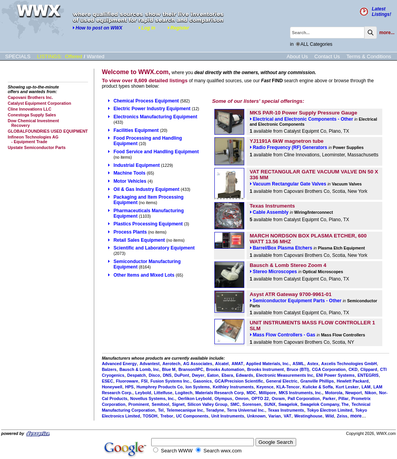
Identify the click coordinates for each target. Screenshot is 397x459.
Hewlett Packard (353, 381)
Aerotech (171, 363)
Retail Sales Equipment (139, 240)
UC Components (192, 416)
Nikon (370, 392)
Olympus (223, 398)
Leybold (143, 392)
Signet (178, 404)
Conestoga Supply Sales (32, 115)
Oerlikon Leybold (195, 398)
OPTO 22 (260, 398)
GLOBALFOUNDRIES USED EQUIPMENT (48, 131)
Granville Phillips (317, 381)
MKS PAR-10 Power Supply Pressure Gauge (303, 113)
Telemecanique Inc (184, 410)
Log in (146, 28)
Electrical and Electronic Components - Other (301, 119)
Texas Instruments (272, 206)
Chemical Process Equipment (146, 101)
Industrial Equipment (137, 165)
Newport (353, 392)
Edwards (244, 375)
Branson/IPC (190, 369)
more (355, 416)
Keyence (265, 387)
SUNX (270, 404)
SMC (235, 404)
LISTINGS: (49, 56)
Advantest (150, 363)
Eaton (213, 375)
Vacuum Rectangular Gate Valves (288, 184)
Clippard (369, 369)
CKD (353, 369)
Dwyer (198, 375)
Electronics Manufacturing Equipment (155, 117)
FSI (144, 381)
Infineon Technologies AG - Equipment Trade (33, 139)
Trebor (166, 416)
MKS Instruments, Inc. (300, 392)
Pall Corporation (304, 398)
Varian (274, 416)
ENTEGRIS (367, 375)
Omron (242, 398)
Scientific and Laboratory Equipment (154, 248)
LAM (366, 387)
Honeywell (112, 387)
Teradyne (215, 410)
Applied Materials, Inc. (268, 363)
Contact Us (327, 56)
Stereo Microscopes (273, 271)
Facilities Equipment (136, 130)
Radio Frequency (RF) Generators (288, 147)
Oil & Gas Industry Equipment (147, 189)
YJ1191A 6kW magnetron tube (287, 141)
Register (178, 28)
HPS (129, 387)
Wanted (95, 56)
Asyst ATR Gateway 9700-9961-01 (290, 294)
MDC (251, 392)
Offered (73, 56)
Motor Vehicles (130, 181)
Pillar (343, 398)
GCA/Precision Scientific (239, 381)
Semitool (160, 404)
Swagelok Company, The (324, 404)
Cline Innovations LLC (29, 109)
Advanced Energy (119, 363)
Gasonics (202, 381)
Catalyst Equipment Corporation (39, 103)
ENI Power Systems (335, 375)
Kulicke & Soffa (317, 387)
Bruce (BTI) (298, 369)
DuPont (181, 375)
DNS (167, 375)
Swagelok (287, 404)
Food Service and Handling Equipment (156, 151)
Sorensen (251, 404)
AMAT (237, 363)
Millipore (267, 392)
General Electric (281, 381)
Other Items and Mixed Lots (144, 275)
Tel (161, 410)
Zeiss (342, 416)
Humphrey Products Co (159, 387)
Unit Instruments (227, 416)
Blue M (169, 369)
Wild (329, 416)
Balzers (109, 369)
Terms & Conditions (368, 56)
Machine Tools (129, 173)
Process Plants (130, 232)
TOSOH (150, 416)
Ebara (227, 375)
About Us (297, 56)
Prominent (138, 404)
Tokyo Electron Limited (329, 410)
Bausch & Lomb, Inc (139, 369)
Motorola (333, 392)
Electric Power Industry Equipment (152, 108)
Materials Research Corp (219, 392)
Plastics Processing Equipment (148, 224)
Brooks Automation (225, 369)
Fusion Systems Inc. (170, 381)
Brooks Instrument (265, 369)
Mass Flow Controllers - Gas (282, 335)
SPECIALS (17, 56)
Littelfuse (163, 392)
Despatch (136, 375)
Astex (312, 363)
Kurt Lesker (347, 387)
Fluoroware (127, 381)
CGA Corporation (328, 369)
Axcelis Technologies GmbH (349, 363)
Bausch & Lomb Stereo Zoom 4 (288, 265)
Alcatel (222, 363)
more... (386, 32)
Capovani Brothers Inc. (30, 97)
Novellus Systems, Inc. (152, 398)
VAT (288, 416)
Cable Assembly (269, 212)
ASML (298, 363)
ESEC (107, 381)
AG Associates (197, 363)
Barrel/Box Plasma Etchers (281, 248)
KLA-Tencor (288, 387)
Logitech (183, 392)
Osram (278, 398)
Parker (329, 398)
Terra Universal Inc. (246, 410)
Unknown (256, 416)
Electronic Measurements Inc (284, 375)
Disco (154, 375)
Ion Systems (198, 387)
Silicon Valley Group (208, 404)
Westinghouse (308, 416)
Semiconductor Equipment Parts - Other (296, 300)
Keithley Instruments (233, 387)
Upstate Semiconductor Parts (37, 147)
